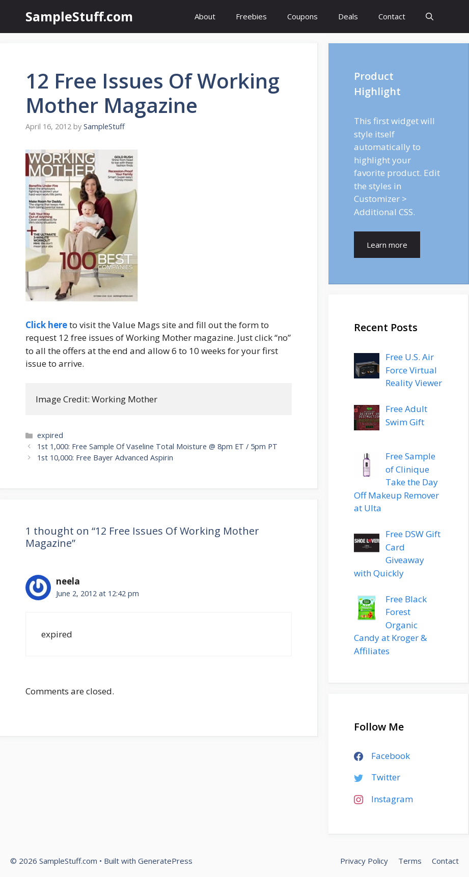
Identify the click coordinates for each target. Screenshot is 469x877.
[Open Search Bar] (430, 16)
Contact (391, 16)
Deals (348, 16)
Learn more (387, 245)
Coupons (302, 16)
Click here (46, 325)
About (205, 16)
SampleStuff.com (79, 16)
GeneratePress (165, 861)
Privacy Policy (364, 861)
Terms (410, 861)
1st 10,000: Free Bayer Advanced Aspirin (105, 457)
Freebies (251, 16)
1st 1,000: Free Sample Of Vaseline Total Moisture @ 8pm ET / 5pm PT (157, 446)
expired (50, 435)
